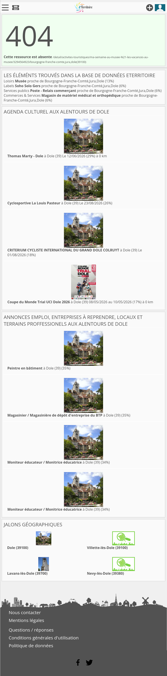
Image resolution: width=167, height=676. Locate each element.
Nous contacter (25, 612)
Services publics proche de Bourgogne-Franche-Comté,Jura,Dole (79, 90)
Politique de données (31, 645)
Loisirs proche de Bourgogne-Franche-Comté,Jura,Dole (54, 81)
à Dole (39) (34, 156)
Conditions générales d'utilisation (44, 638)
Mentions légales (26, 620)
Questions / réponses (31, 630)
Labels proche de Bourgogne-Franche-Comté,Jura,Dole (61, 85)
